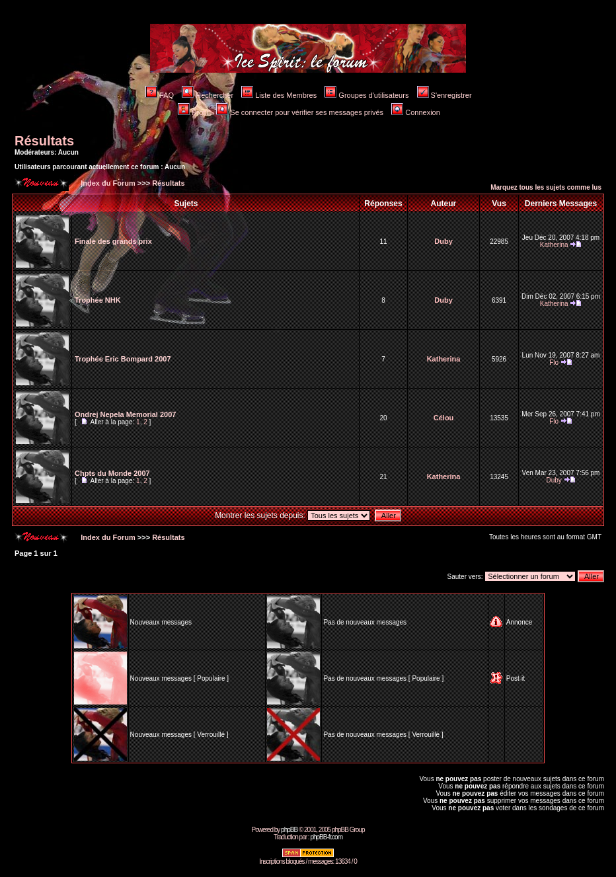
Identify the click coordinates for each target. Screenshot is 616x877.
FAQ (159, 95)
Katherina (554, 244)
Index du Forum (107, 183)
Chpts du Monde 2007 (112, 473)
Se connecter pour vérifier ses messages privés (299, 112)
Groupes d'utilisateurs (366, 95)
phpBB (289, 829)
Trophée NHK (98, 300)
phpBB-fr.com (326, 837)
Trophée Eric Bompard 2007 (123, 359)
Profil (193, 112)
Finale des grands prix (113, 241)
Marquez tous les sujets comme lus (545, 187)
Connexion (415, 112)
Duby (443, 241)
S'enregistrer (444, 95)
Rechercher (207, 95)
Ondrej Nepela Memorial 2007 (125, 414)
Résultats (44, 140)
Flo (553, 362)
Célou (444, 418)
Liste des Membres (279, 95)
